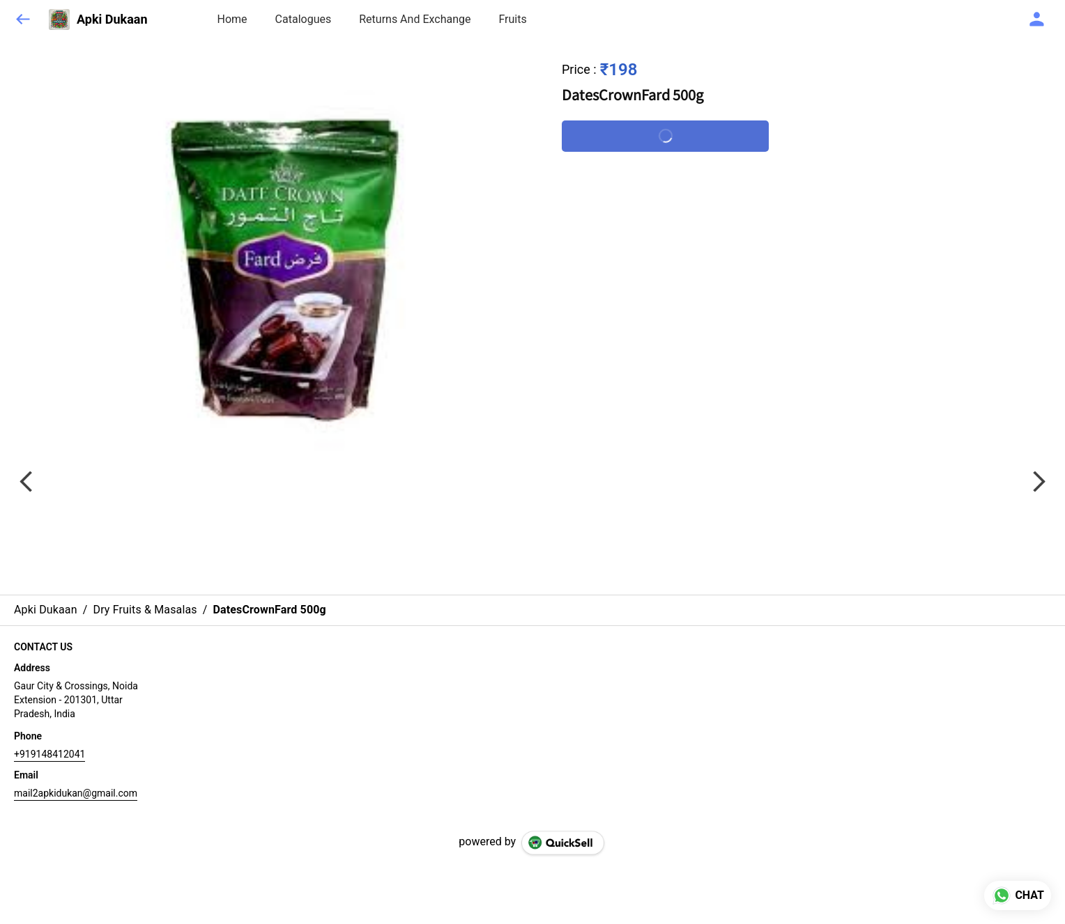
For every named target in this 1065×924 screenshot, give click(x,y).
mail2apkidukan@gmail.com (75, 793)
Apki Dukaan (112, 19)
